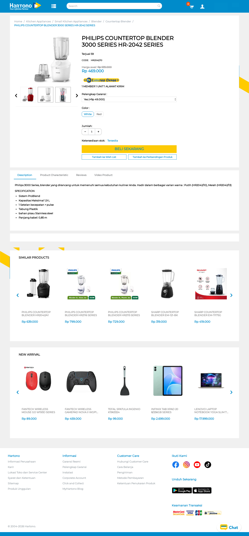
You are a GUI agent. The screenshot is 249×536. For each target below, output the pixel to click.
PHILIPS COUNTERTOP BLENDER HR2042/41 (36, 313)
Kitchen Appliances (38, 21)
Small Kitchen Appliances (71, 21)
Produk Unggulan (19, 488)
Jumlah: (87, 126)
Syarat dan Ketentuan (21, 477)
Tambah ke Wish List (104, 157)
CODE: (92, 60)
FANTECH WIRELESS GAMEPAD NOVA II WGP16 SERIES (81, 410)
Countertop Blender (118, 21)
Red (99, 114)
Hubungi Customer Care (132, 461)
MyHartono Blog (72, 488)
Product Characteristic (54, 175)
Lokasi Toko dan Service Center (27, 472)
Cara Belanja (125, 467)
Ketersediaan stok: (100, 140)
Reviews (81, 175)
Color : (85, 107)
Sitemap (13, 483)
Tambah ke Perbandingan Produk (152, 157)
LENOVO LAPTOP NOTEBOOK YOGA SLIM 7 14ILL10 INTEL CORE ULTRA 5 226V (211, 410)
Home (18, 21)
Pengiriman (124, 472)
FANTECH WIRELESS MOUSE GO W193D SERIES (38, 410)
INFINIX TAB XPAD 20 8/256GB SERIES (164, 410)
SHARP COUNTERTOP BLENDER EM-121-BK (165, 313)
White (88, 114)
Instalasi (67, 472)
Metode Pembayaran (130, 477)
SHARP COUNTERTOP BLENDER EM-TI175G (208, 313)
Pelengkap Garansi (74, 467)
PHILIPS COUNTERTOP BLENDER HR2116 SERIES (81, 313)
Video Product (103, 175)
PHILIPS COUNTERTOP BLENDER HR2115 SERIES (124, 313)
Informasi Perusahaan (22, 461)
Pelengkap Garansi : (94, 94)
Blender (96, 21)
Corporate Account (74, 477)
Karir (11, 467)
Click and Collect (73, 483)
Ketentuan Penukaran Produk (136, 483)
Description (24, 175)
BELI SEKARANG (129, 149)
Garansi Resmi (71, 461)
